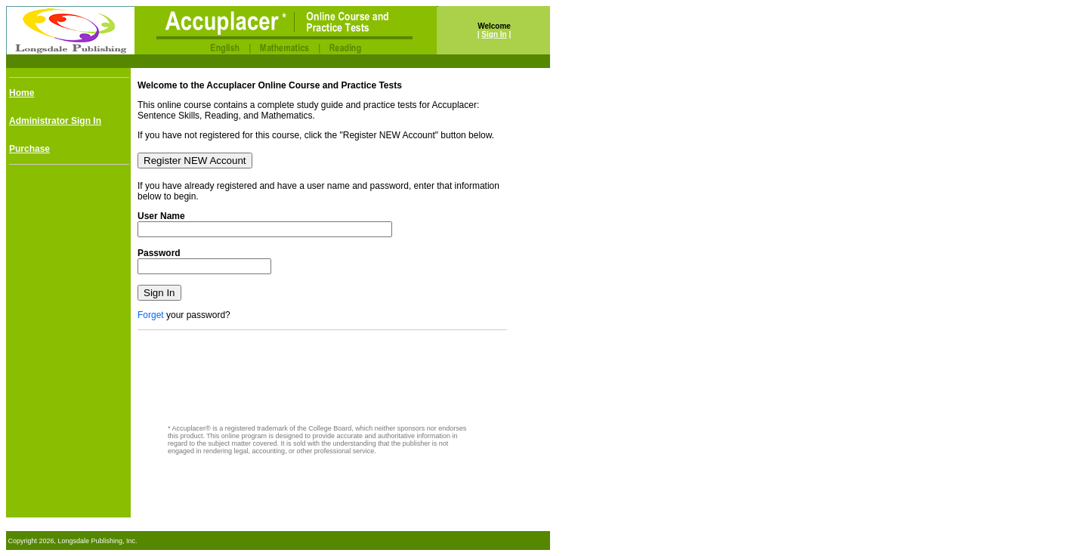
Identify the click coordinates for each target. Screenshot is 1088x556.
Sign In (493, 34)
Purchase (29, 149)
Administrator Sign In (55, 121)
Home (21, 93)
